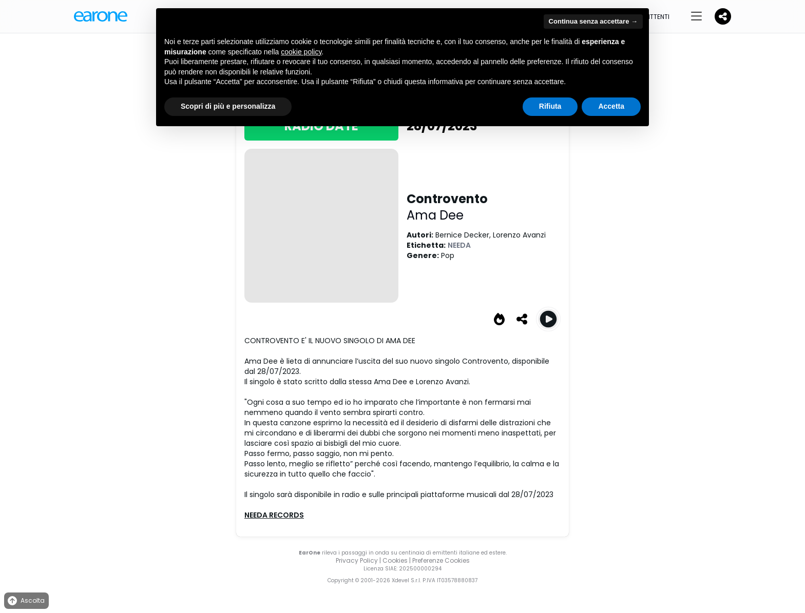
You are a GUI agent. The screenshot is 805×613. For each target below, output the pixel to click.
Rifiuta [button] (550, 106)
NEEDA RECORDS (274, 515)
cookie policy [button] (301, 52)
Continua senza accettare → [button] (593, 21)
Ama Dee (435, 215)
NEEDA (459, 245)
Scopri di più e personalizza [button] (228, 106)
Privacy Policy (357, 560)
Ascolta (25, 601)
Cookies (395, 560)
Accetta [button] (611, 106)
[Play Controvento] (548, 319)
